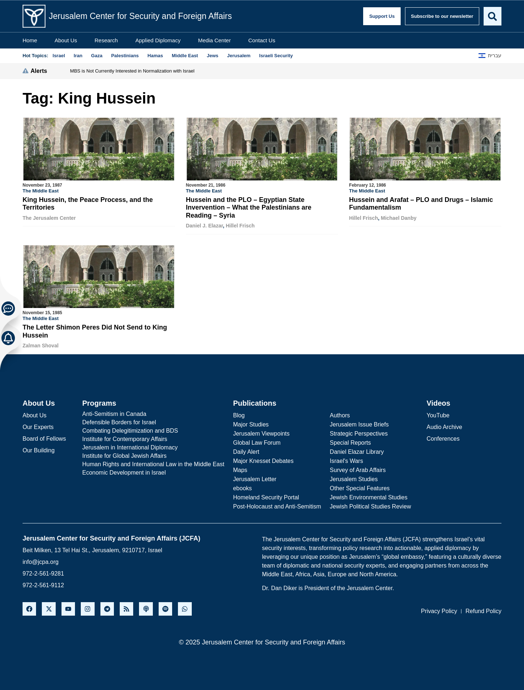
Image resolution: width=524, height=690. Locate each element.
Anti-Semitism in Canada (114, 413)
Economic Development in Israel (124, 472)
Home (30, 40)
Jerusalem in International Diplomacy (130, 447)
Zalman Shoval (41, 345)
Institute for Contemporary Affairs (124, 438)
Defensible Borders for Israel (119, 421)
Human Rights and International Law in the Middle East (153, 463)
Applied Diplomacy (157, 40)
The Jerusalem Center (49, 218)
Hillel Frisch (240, 226)
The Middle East (41, 191)
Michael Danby (398, 218)
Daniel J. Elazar (204, 226)
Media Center (214, 40)
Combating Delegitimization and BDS (130, 430)
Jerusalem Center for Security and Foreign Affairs (140, 16)
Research (106, 40)
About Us (66, 40)
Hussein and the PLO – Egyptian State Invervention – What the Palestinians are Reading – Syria (248, 207)
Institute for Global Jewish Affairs (124, 455)
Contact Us (261, 40)
